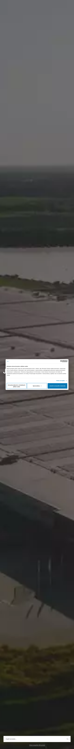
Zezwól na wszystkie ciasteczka (57, 385)
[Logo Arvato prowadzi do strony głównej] (7, 3)
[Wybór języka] (67, 3)
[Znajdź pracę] (49, 3)
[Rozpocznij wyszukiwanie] (67, 739)
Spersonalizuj (37, 385)
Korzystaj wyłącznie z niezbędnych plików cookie (16, 385)
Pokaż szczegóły (60, 380)
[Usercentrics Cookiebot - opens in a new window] (61, 361)
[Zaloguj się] (70, 3)
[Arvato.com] (60, 3)
